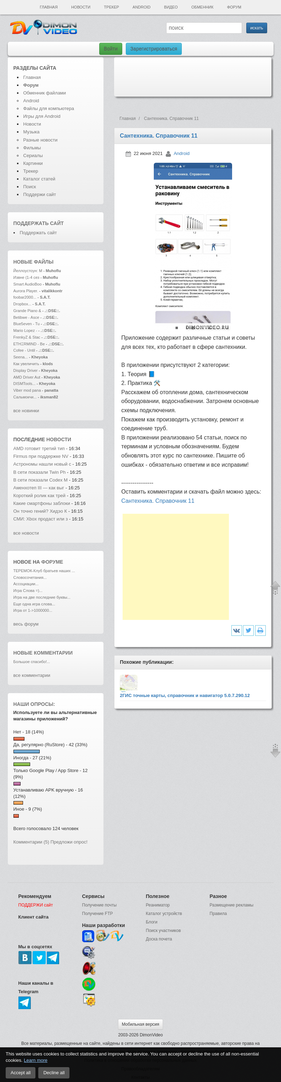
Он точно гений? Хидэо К (40, 511)
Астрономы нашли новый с (42, 464)
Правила (218, 913)
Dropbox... (22, 304)
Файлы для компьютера (48, 108)
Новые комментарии (43, 653)
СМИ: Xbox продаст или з (40, 519)
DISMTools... (24, 383)
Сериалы (33, 155)
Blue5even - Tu (26, 324)
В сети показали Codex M (40, 480)
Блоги (152, 922)
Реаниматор (158, 905)
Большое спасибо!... (31, 662)
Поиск (29, 186)
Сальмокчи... (25, 397)
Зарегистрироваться (153, 49)
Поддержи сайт (39, 194)
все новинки (26, 410)
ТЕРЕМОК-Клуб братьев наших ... (44, 571)
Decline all (53, 1072)
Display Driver (25, 370)
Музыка (31, 131)
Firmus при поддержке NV (41, 456)
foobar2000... (24, 297)
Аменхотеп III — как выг (38, 487)
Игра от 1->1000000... (32, 610)
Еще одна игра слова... (34, 604)
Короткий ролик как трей (39, 495)
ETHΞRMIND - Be (29, 344)
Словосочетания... (30, 577)
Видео (171, 7)
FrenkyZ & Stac (26, 337)
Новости (80, 7)
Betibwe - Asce (26, 317)
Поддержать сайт (38, 223)
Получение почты (99, 905)
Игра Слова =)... (28, 590)
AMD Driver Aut (26, 377)
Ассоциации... (26, 584)
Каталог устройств (164, 913)
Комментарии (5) (31, 842)
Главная (48, 7)
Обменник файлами (44, 93)
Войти (111, 49)
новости (58, 439)
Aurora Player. (25, 291)
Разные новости (40, 140)
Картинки (33, 163)
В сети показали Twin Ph (39, 472)
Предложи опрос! (69, 842)
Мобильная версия (140, 1024)
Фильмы (32, 147)
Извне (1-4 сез (26, 277)
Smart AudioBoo (27, 284)
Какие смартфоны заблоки (41, 503)
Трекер (111, 7)
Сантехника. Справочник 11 (157, 501)
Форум (234, 7)
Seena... (20, 357)
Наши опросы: (34, 704)
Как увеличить (26, 364)
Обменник (202, 7)
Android (142, 7)
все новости (26, 533)
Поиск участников (163, 930)
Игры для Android (42, 116)
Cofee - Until (24, 350)
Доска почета (159, 939)
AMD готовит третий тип (39, 448)
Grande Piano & (27, 311)
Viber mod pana (27, 390)
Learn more (35, 1060)
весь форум (26, 624)
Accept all (20, 1072)
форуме (52, 562)
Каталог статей (39, 179)
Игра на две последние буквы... (42, 597)
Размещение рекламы (232, 905)
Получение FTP (97, 913)
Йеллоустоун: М (28, 271)
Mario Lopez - (26, 330)
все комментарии (31, 675)
